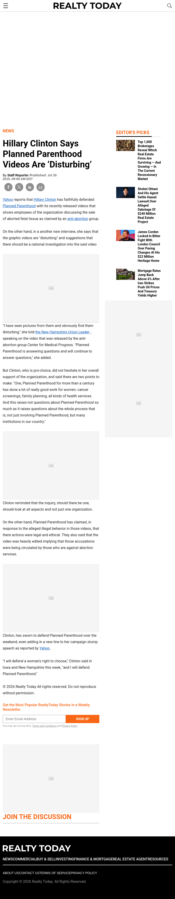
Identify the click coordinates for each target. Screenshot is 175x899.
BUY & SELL (46, 859)
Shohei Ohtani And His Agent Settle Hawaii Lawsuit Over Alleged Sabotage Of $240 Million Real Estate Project (148, 205)
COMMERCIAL (24, 859)
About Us (11, 873)
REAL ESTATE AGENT (130, 859)
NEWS (8, 859)
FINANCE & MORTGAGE (93, 859)
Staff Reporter (18, 175)
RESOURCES (158, 859)
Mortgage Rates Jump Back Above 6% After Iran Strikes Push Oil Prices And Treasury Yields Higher (149, 283)
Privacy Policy (69, 725)
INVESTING (65, 859)
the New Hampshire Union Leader (62, 332)
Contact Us (29, 873)
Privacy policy (84, 873)
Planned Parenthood (19, 206)
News (8, 130)
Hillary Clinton (45, 199)
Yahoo (8, 199)
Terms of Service (55, 873)
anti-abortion (77, 219)
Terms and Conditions (44, 725)
